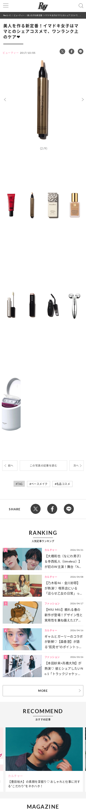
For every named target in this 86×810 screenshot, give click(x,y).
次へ (76, 465)
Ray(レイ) (7, 15)
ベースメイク (39, 484)
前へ (11, 465)
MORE (43, 690)
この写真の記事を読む (43, 465)
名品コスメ (63, 484)
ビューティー (19, 15)
